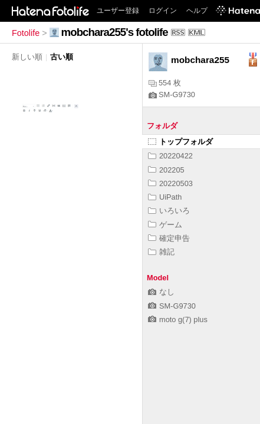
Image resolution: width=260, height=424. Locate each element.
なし (161, 291)
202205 (166, 169)
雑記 (161, 251)
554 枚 (165, 82)
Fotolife (26, 33)
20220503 (170, 183)
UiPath (165, 197)
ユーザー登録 (118, 10)
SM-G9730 (172, 94)
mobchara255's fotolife (114, 32)
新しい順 (27, 56)
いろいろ (169, 210)
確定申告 (169, 238)
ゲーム (165, 224)
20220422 (170, 155)
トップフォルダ (180, 141)
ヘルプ (197, 10)
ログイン (163, 10)
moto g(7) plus (178, 319)
